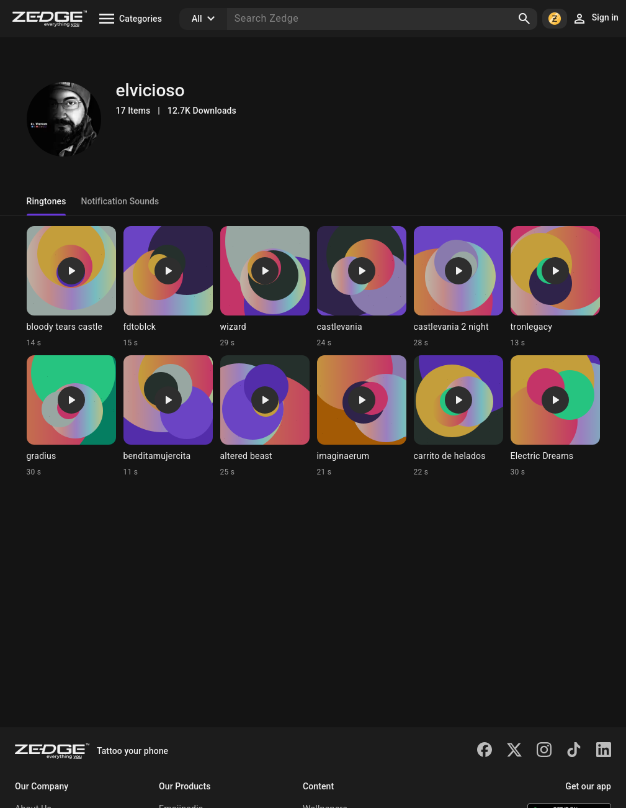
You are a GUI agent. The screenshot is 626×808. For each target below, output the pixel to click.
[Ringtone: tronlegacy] (555, 287)
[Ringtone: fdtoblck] (168, 287)
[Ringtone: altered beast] (265, 416)
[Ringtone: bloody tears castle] (71, 287)
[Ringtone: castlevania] (361, 287)
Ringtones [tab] (46, 201)
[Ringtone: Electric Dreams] (555, 416)
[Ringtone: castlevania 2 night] (458, 287)
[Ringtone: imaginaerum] (361, 416)
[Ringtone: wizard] (265, 287)
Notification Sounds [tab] (120, 201)
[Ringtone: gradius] (71, 416)
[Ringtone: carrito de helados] (458, 416)
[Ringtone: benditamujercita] (168, 416)
